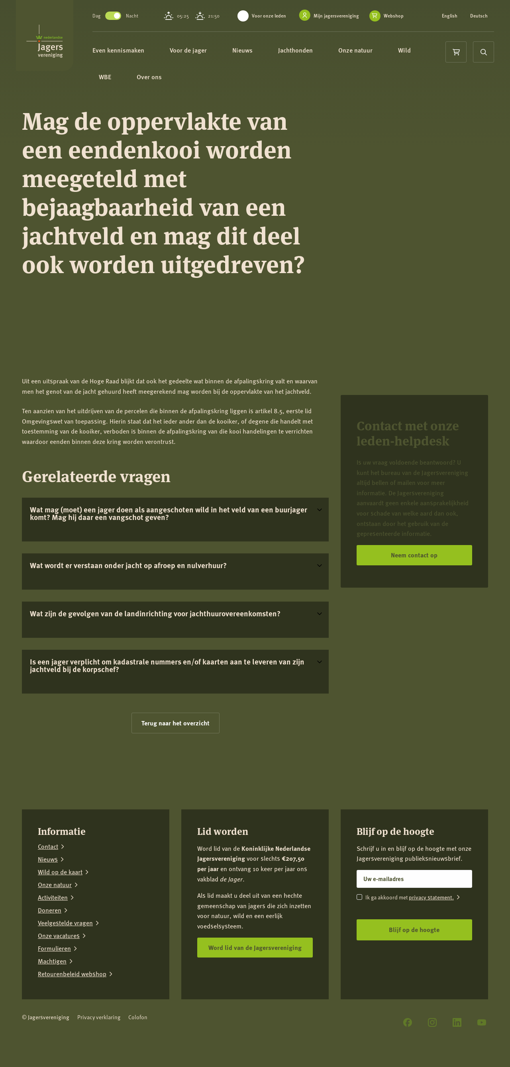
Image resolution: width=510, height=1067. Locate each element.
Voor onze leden (272, 15)
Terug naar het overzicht (175, 722)
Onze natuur (375, 55)
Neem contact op (414, 554)
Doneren (49, 910)
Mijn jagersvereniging (340, 15)
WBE (125, 84)
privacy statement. (431, 897)
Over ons (169, 84)
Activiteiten (53, 897)
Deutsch (451, 20)
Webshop (263, 24)
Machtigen (52, 961)
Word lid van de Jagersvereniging (255, 947)
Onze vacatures (59, 935)
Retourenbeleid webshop (72, 974)
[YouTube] (481, 1022)
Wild (425, 55)
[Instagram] (432, 1022)
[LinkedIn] (457, 1022)
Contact (48, 846)
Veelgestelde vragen (65, 923)
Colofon (137, 1017)
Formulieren (54, 948)
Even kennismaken (138, 55)
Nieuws (263, 55)
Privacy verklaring (98, 1017)
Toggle (130, 18)
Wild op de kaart (60, 872)
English (450, 16)
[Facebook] (407, 1022)
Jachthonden (316, 55)
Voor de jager (208, 55)
